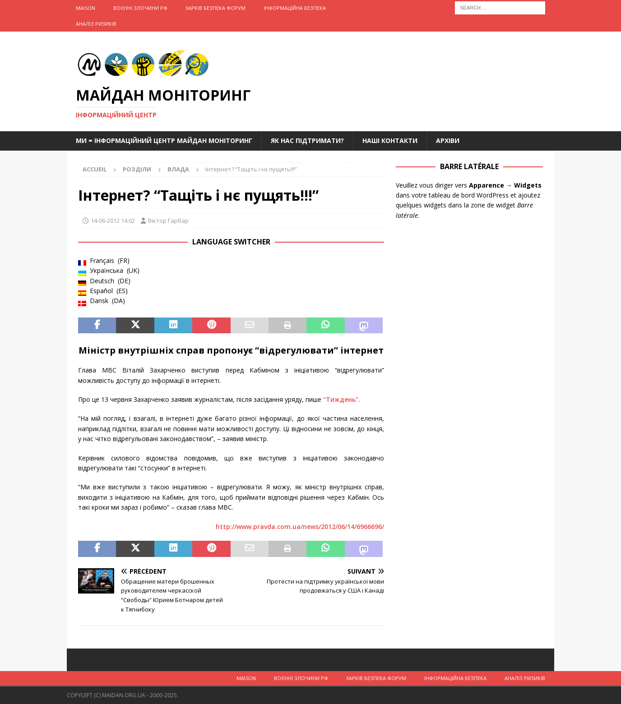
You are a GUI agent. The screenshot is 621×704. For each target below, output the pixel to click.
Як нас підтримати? (307, 140)
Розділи (137, 169)
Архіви (447, 140)
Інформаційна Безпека (295, 8)
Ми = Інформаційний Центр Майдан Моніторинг (164, 140)
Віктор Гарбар (168, 220)
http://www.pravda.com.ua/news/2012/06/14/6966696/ (300, 526)
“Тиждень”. (341, 399)
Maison (85, 8)
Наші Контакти (389, 140)
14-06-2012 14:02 (113, 220)
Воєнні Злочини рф (140, 8)
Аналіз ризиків (96, 23)
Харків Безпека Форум (215, 8)
